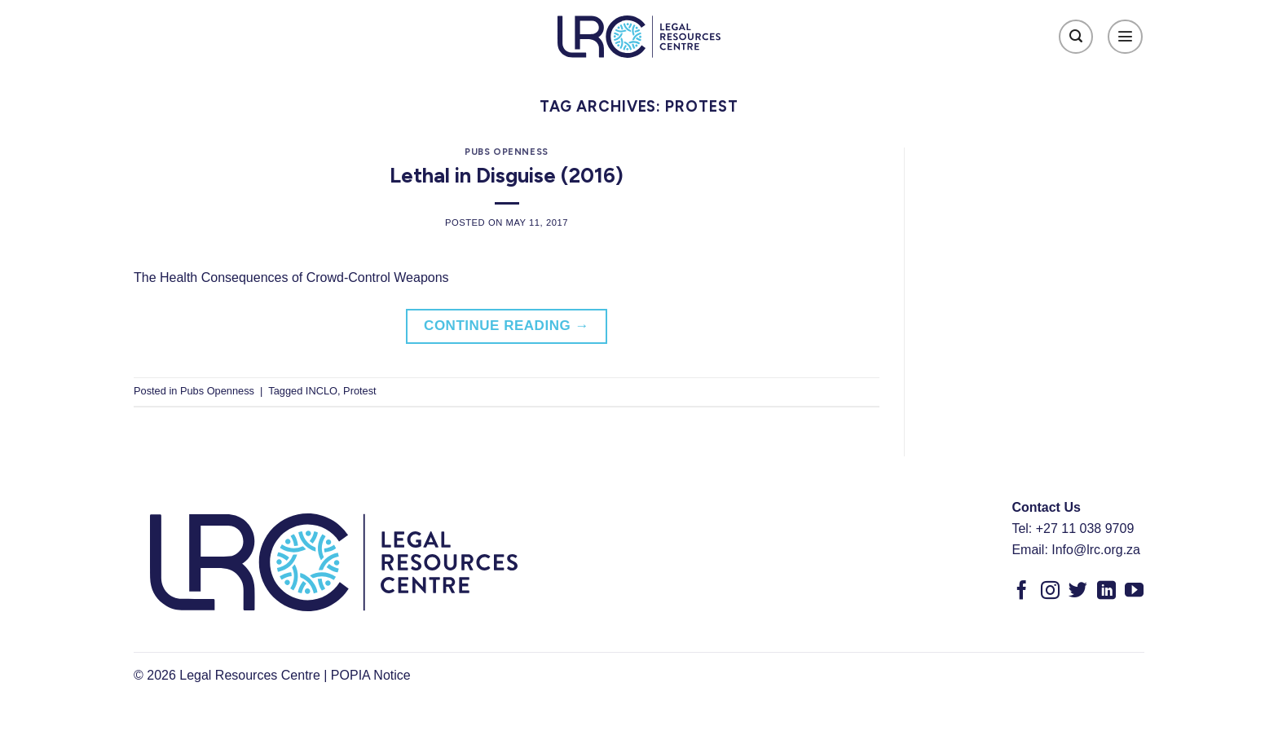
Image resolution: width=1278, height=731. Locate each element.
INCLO (321, 391)
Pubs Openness (506, 151)
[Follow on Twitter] (1078, 591)
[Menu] (1125, 37)
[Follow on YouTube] (1134, 591)
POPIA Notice (371, 675)
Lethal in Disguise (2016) (507, 175)
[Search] (1076, 37)
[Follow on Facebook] (1021, 591)
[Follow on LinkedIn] (1106, 591)
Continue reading (506, 326)
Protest (360, 391)
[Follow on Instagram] (1050, 591)
